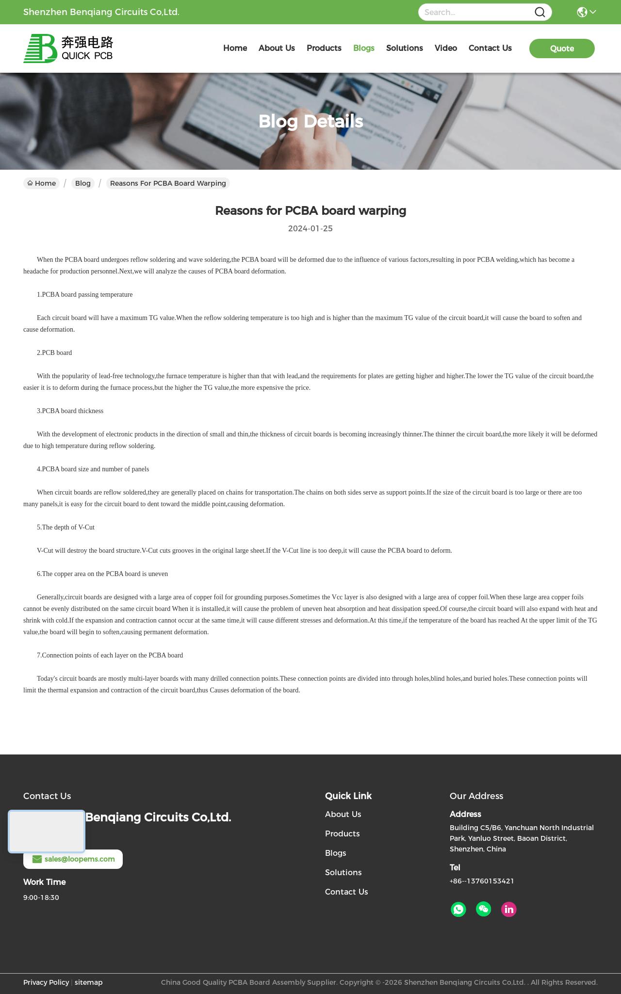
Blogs (335, 853)
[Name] (540, 12)
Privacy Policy (46, 982)
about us (277, 48)
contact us (490, 48)
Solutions (343, 872)
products (324, 48)
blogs (364, 48)
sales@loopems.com (73, 859)
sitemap (89, 982)
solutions (404, 48)
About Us (343, 814)
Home (235, 48)
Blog (83, 183)
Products (342, 833)
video (446, 48)
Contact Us (346, 892)
